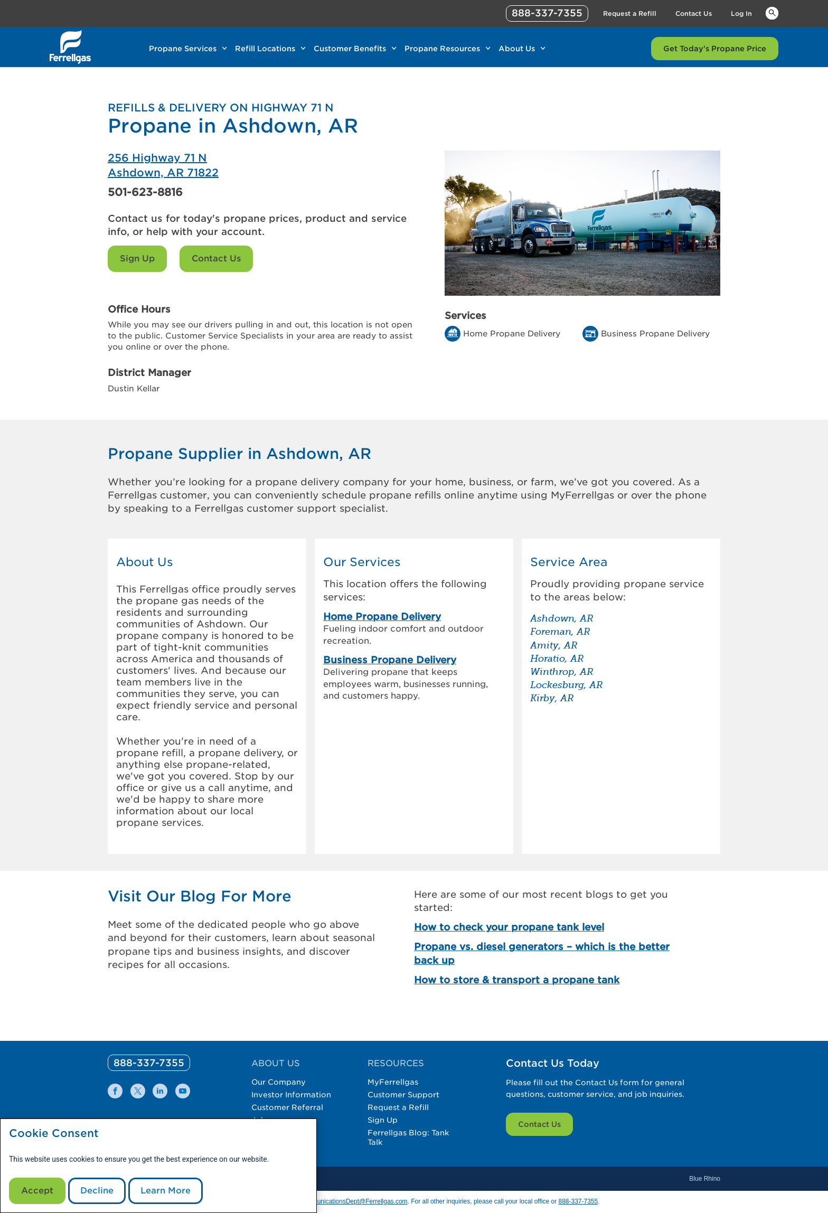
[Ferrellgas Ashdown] (261, 165)
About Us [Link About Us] (516, 48)
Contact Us (216, 258)
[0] (149, 1063)
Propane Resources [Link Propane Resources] (442, 48)
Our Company (278, 1082)
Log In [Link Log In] (741, 13)
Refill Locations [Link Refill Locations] (265, 48)
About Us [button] (144, 562)
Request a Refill (398, 1107)
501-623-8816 (145, 192)
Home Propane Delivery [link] (382, 616)
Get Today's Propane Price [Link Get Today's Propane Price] (714, 48)
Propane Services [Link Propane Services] (183, 48)
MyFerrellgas (393, 1082)
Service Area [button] (568, 562)
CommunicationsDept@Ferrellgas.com (352, 1201)
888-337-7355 (578, 1201)
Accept (37, 1191)
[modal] (158, 1165)
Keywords (772, 12)
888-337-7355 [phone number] (547, 12)
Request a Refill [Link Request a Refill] (629, 13)
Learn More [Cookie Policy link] (165, 1191)
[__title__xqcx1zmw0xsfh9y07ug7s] (70, 47)
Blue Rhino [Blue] (704, 1178)
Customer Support (403, 1094)
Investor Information (291, 1094)
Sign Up (137, 258)
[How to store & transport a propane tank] (550, 979)
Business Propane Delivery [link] (389, 659)
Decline (97, 1191)
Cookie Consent (54, 1133)
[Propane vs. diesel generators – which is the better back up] (550, 953)
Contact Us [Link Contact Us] (693, 13)
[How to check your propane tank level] (550, 927)
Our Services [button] (362, 562)
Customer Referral (287, 1107)
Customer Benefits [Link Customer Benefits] (350, 48)
